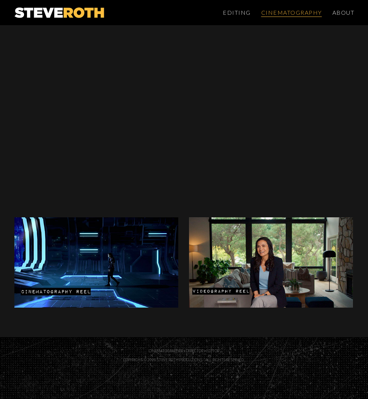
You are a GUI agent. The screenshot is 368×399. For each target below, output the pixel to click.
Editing (237, 12)
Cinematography (291, 12)
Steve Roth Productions (83, 12)
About (343, 12)
